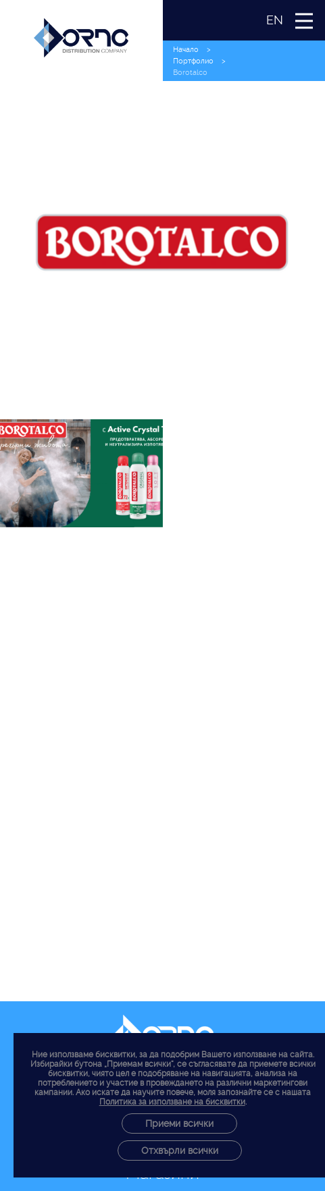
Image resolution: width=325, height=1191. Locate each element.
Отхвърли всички (179, 1150)
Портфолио (193, 61)
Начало (186, 49)
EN (274, 20)
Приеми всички (179, 1123)
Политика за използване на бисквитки (172, 1102)
